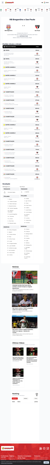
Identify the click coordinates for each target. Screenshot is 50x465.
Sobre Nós (3, 457)
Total (36, 398)
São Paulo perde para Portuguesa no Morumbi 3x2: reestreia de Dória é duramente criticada (32, 360)
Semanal (15, 398)
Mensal (25, 398)
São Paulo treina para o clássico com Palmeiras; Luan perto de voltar (18, 358)
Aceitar (46, 462)
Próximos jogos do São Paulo (12, 459)
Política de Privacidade (6, 463)
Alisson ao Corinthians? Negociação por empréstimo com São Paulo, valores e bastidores (18, 381)
